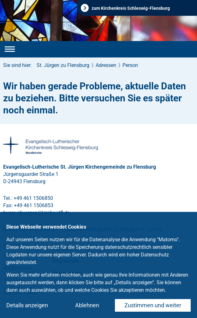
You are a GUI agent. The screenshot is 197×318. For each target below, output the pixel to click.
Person (130, 65)
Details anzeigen (27, 305)
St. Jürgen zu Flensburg (63, 65)
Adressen (106, 65)
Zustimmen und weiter (152, 305)
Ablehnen (87, 305)
